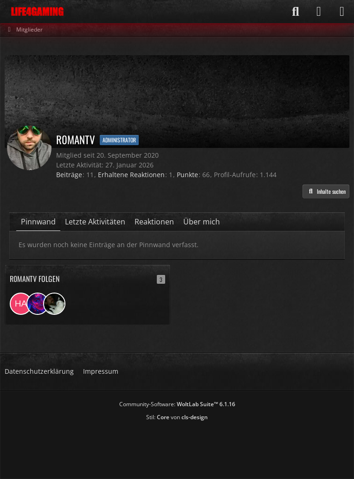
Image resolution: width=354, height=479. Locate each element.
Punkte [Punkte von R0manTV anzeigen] (187, 174)
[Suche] (295, 11)
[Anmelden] (318, 11)
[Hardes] (21, 304)
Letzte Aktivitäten (95, 222)
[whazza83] (54, 304)
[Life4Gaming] (37, 11)
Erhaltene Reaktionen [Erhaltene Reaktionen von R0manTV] (131, 174)
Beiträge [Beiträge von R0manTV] (69, 174)
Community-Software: (177, 404)
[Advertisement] (177, 447)
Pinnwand (38, 222)
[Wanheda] (37, 304)
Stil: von (177, 417)
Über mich (201, 222)
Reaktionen (154, 222)
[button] (326, 191)
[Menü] (342, 11)
